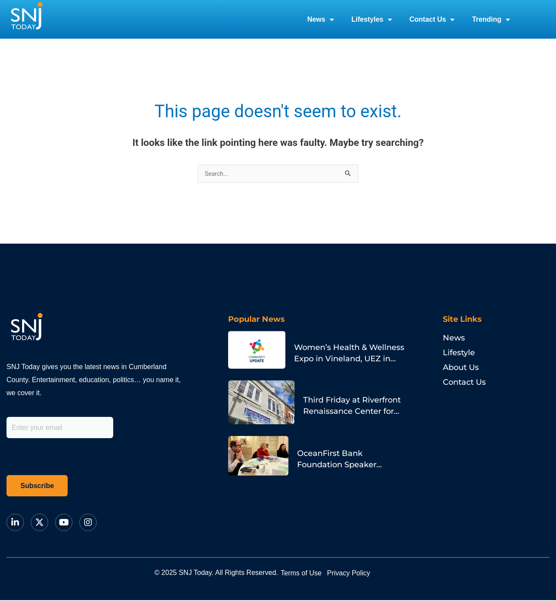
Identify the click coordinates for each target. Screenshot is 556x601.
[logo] (26, 19)
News (454, 338)
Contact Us (464, 383)
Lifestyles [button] (371, 19)
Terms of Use (309, 573)
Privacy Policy (373, 573)
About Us (461, 368)
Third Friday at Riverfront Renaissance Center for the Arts (347, 399)
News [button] (320, 19)
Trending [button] (491, 19)
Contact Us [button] (432, 19)
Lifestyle (459, 353)
